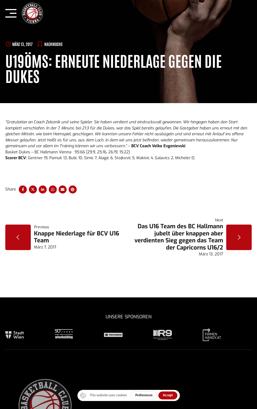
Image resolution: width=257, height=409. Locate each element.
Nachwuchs (53, 44)
